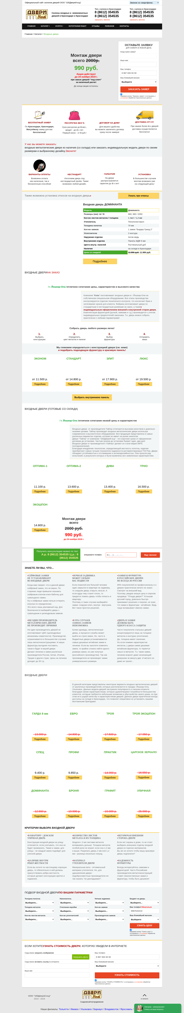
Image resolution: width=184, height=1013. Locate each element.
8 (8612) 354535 (107, 12)
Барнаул (98, 1009)
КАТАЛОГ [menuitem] (45, 26)
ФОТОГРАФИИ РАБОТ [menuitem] (77, 26)
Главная (29, 34)
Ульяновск (86, 1009)
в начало (144, 999)
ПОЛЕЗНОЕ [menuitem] (109, 26)
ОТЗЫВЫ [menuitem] (95, 26)
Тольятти (64, 1009)
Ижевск (75, 1009)
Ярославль (126, 1009)
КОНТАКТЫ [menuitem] (124, 26)
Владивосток (111, 1009)
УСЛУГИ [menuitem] (59, 26)
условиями (124, 98)
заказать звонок (102, 19)
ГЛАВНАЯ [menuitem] (31, 26)
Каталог (38, 34)
